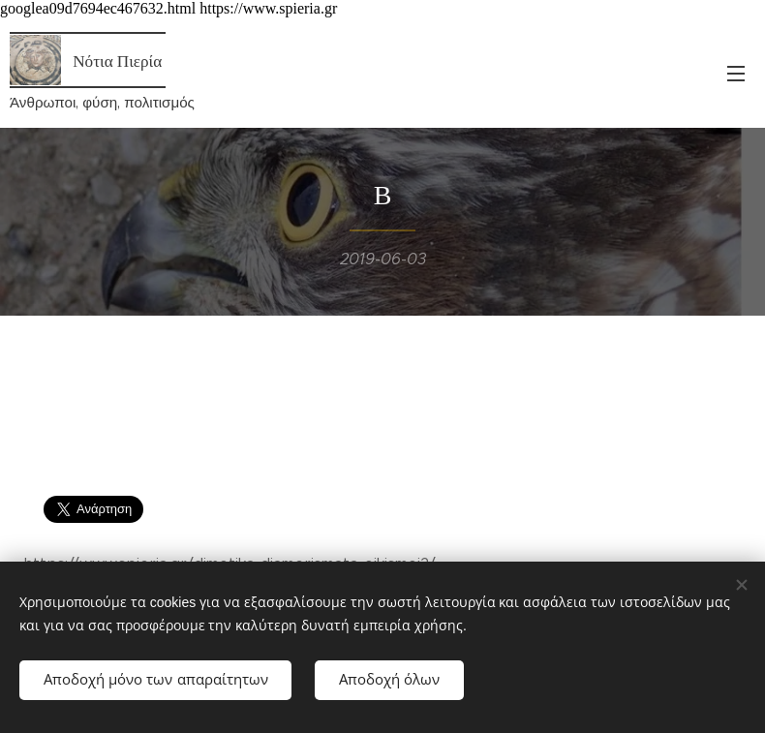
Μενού (736, 74)
